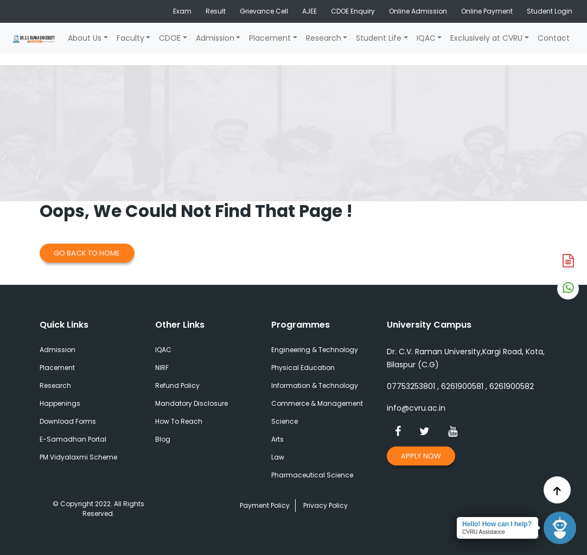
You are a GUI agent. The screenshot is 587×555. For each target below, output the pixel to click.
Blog (162, 439)
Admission (215, 38)
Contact (554, 38)
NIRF (162, 367)
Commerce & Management (317, 403)
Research (323, 38)
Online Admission (418, 11)
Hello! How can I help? (497, 524)
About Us (84, 38)
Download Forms (68, 421)
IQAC (426, 38)
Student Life (378, 38)
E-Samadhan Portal (73, 439)
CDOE (170, 38)
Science (284, 421)
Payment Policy (265, 505)
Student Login (549, 11)
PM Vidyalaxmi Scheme (78, 457)
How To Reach (178, 421)
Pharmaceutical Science (312, 475)
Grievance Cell (264, 11)
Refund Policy (177, 385)
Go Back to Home (87, 253)
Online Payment (487, 11)
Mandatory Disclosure (191, 403)
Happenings (60, 403)
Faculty (130, 38)
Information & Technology (314, 385)
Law (277, 457)
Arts (277, 439)
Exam (182, 11)
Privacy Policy (325, 505)
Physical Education (303, 367)
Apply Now (421, 456)
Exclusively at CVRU (486, 38)
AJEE (309, 11)
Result (216, 11)
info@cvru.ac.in (416, 408)
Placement (270, 38)
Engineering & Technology (314, 349)
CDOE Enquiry (353, 11)
